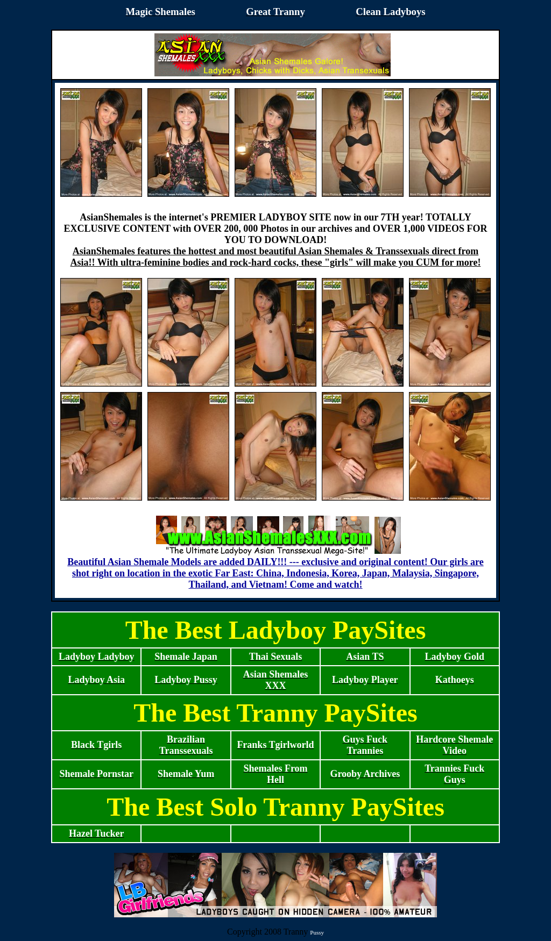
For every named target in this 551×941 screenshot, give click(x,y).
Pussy (317, 932)
